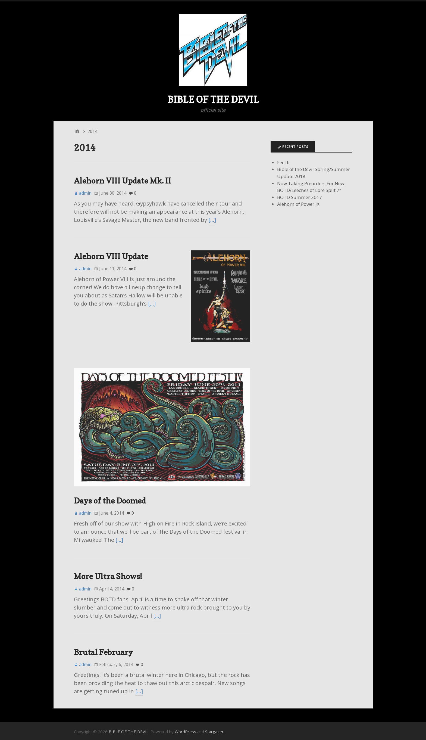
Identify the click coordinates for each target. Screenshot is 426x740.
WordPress (185, 730)
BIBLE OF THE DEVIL (213, 99)
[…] (212, 219)
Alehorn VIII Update (111, 256)
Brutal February (103, 650)
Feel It (283, 162)
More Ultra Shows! (108, 575)
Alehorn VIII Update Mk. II (122, 180)
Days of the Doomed (110, 499)
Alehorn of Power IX (298, 204)
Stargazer (214, 730)
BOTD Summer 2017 (299, 197)
